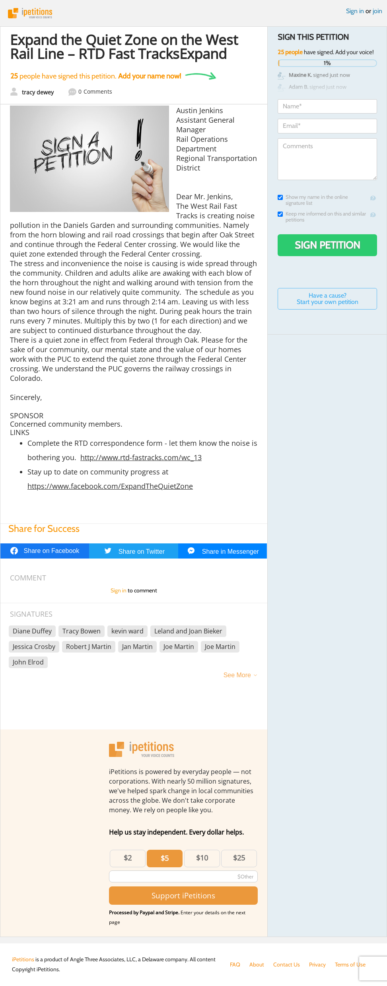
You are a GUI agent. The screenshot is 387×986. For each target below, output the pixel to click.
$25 (239, 858)
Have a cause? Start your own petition (327, 299)
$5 (165, 858)
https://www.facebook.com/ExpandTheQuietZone (110, 486)
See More (237, 675)
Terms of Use (350, 964)
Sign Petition (327, 245)
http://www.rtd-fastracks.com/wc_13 (141, 457)
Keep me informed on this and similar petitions (322, 217)
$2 (128, 858)
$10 (202, 858)
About (256, 964)
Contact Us (286, 964)
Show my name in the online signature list (313, 200)
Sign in (355, 11)
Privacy (317, 964)
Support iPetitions (183, 895)
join (377, 11)
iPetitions (193, 13)
